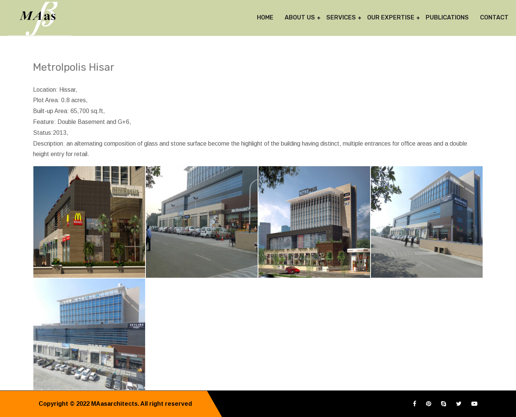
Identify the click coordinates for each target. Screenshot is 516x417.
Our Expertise (390, 17)
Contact (494, 17)
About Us (300, 17)
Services (341, 17)
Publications (447, 17)
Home (265, 17)
